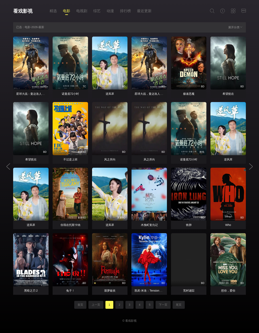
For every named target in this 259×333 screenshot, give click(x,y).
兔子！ (70, 290)
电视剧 (81, 11)
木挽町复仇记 (149, 225)
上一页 (96, 304)
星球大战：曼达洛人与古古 (33, 93)
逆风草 (110, 93)
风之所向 (110, 159)
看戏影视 (23, 11)
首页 (80, 304)
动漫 (110, 11)
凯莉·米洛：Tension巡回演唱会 (154, 290)
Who (228, 225)
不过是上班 (70, 159)
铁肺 (189, 225)
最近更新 (144, 11)
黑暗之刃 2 (31, 290)
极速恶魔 (188, 93)
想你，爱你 (228, 290)
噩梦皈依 (110, 290)
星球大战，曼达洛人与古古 (152, 93)
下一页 (163, 304)
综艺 (97, 11)
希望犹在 (228, 93)
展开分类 (235, 27)
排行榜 (125, 11)
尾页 (179, 304)
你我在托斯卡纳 (70, 225)
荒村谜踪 (188, 290)
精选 (53, 11)
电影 (66, 11)
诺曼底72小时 (70, 93)
